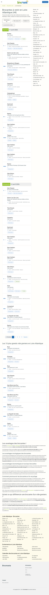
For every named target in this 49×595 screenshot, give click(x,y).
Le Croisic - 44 (36, 42)
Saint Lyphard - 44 (37, 52)
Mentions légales (28, 567)
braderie (45, 507)
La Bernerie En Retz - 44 (38, 56)
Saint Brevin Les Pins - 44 (39, 34)
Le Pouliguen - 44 (37, 48)
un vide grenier (17, 445)
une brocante (9, 445)
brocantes (24, 490)
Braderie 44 (26, 20)
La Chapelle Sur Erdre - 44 (39, 21)
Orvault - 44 (35, 67)
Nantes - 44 (35, 9)
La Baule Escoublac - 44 (38, 13)
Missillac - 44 (36, 81)
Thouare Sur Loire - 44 (38, 58)
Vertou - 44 (35, 23)
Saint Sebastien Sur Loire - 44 (39, 46)
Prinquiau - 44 (36, 50)
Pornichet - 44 (36, 36)
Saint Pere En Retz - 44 (38, 75)
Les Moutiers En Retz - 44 (38, 77)
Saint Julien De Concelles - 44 (39, 62)
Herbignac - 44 (36, 69)
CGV (26, 572)
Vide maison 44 (16, 20)
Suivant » (26, 337)
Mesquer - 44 (36, 29)
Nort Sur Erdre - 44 (37, 31)
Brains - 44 (35, 71)
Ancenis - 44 (36, 60)
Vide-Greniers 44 (7, 20)
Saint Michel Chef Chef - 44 (39, 27)
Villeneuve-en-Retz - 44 (38, 66)
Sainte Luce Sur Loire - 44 (39, 40)
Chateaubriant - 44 (37, 44)
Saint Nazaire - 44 (37, 17)
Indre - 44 (35, 64)
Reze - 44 (35, 11)
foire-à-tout (6, 509)
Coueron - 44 (36, 38)
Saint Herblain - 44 (37, 25)
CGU (26, 569)
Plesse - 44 (35, 73)
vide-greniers (31, 490)
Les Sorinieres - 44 (37, 79)
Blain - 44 (35, 33)
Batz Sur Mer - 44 (37, 85)
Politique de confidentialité (28, 575)
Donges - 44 (35, 54)
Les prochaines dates (8, 25)
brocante (19, 499)
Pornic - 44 (35, 15)
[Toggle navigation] (1, 2)
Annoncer (45, 1)
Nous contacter (5, 582)
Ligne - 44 (35, 83)
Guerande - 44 (36, 19)
